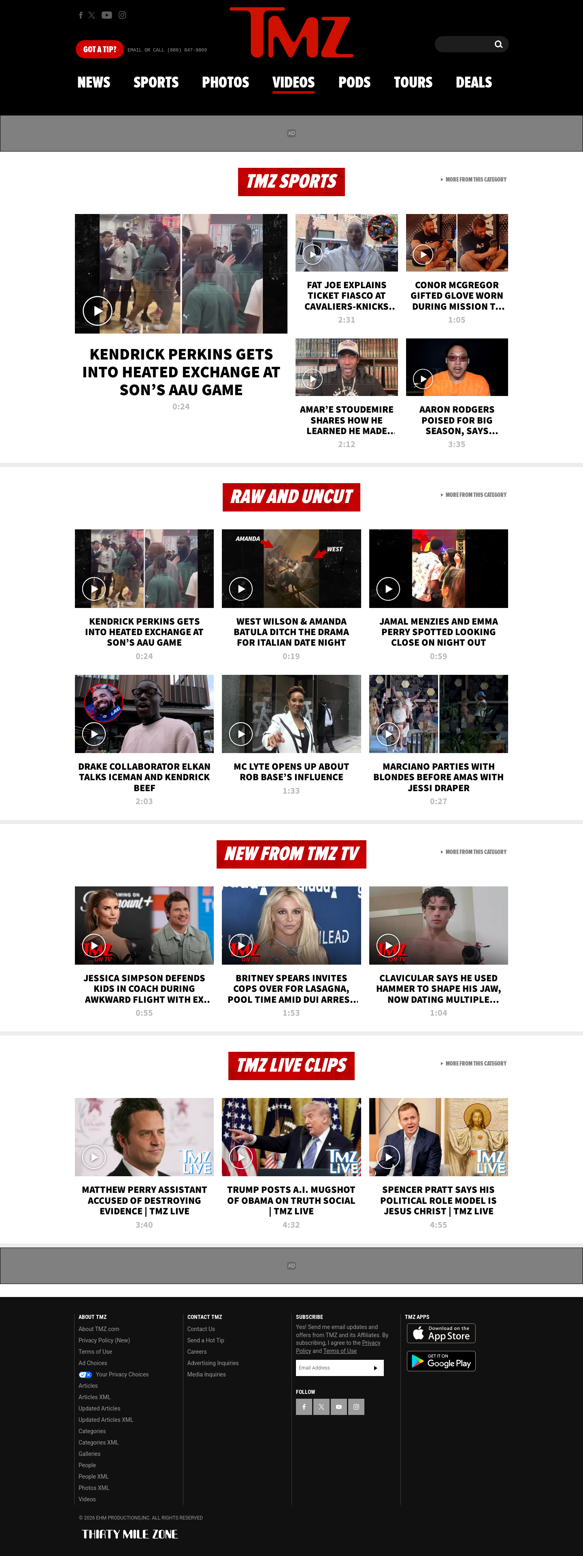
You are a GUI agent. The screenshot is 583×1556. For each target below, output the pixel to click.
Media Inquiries (206, 1374)
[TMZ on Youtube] (106, 15)
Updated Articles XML (106, 1420)
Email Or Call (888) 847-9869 (167, 50)
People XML (94, 1476)
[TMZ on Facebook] (80, 15)
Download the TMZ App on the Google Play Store (441, 1361)
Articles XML (95, 1397)
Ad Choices (93, 1363)
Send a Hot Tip (205, 1340)
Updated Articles (99, 1408)
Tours (413, 83)
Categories (92, 1431)
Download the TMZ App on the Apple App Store (441, 1333)
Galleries (89, 1454)
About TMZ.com (99, 1329)
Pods (354, 83)
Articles (88, 1386)
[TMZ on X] (92, 15)
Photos (225, 83)
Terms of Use (95, 1351)
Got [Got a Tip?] (99, 50)
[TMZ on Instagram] (122, 15)
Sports (156, 83)
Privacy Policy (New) (104, 1340)
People (87, 1465)
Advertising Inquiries (213, 1363)
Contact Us (201, 1329)
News (93, 83)
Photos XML (94, 1488)
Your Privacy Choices (114, 1374)
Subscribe (376, 1368)
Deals (474, 83)
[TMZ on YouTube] (339, 1407)
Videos (293, 83)
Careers (197, 1351)
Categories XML (99, 1442)
